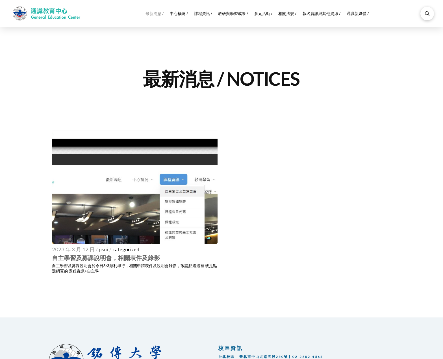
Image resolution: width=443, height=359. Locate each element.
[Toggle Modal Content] (427, 13)
